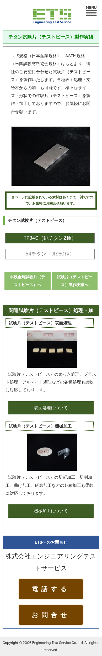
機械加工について (51, 510)
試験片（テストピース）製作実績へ (74, 281)
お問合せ (51, 615)
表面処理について (51, 407)
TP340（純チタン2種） (50, 238)
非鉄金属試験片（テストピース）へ (27, 281)
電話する (51, 589)
